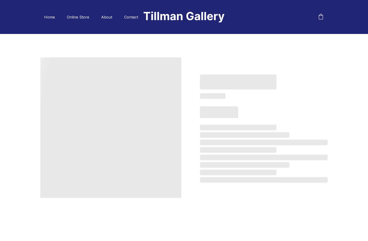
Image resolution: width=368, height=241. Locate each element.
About (106, 17)
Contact (131, 17)
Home (49, 17)
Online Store (78, 17)
